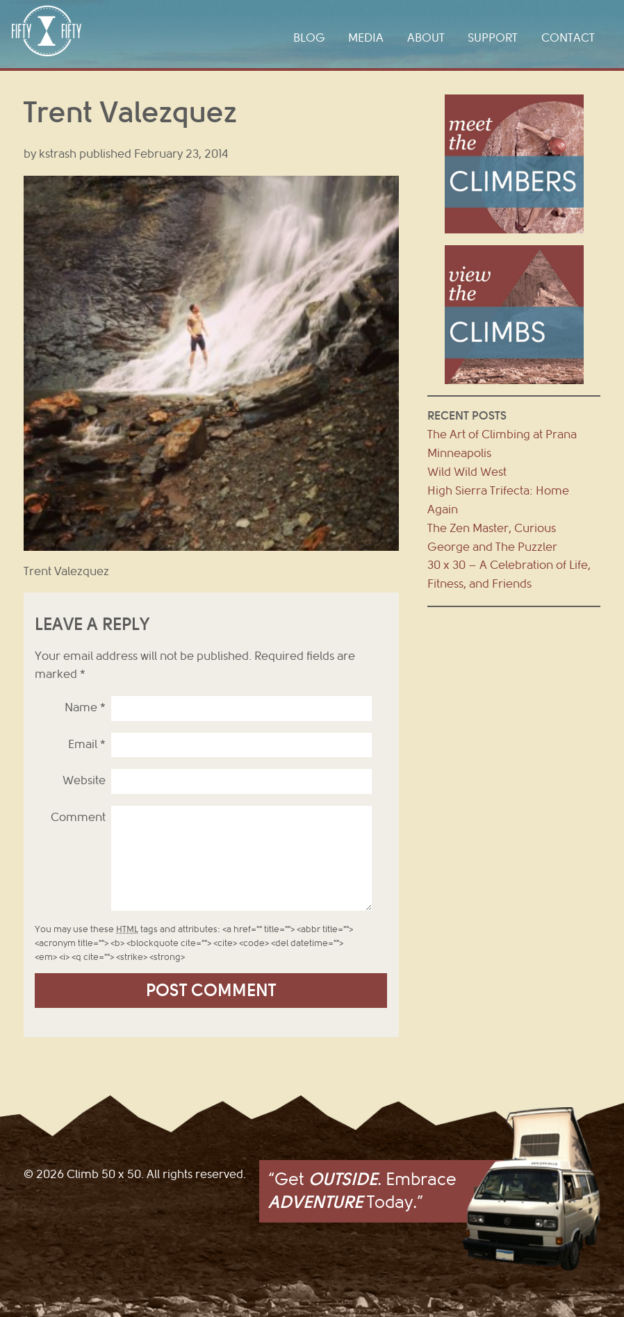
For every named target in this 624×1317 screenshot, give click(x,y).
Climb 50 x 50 (46, 31)
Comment (78, 817)
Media (366, 37)
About (426, 37)
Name (85, 707)
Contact (568, 37)
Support (493, 37)
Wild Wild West (467, 472)
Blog (309, 37)
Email (87, 744)
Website (84, 780)
